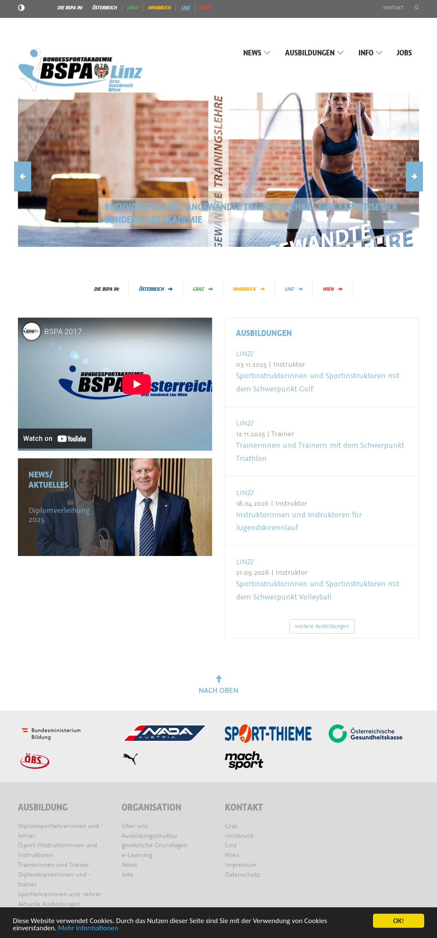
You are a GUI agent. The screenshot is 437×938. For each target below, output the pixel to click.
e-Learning (137, 855)
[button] (416, 7)
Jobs (404, 53)
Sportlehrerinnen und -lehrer (60, 894)
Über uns (135, 826)
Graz (132, 7)
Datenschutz (242, 875)
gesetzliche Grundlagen (154, 845)
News (257, 53)
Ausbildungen (314, 53)
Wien (205, 7)
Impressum (240, 865)
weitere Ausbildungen (322, 626)
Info (370, 53)
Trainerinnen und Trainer (53, 865)
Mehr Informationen (88, 928)
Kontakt (393, 7)
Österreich (104, 7)
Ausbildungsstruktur (150, 836)
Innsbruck (159, 7)
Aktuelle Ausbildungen (49, 904)
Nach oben (218, 685)
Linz (185, 7)
